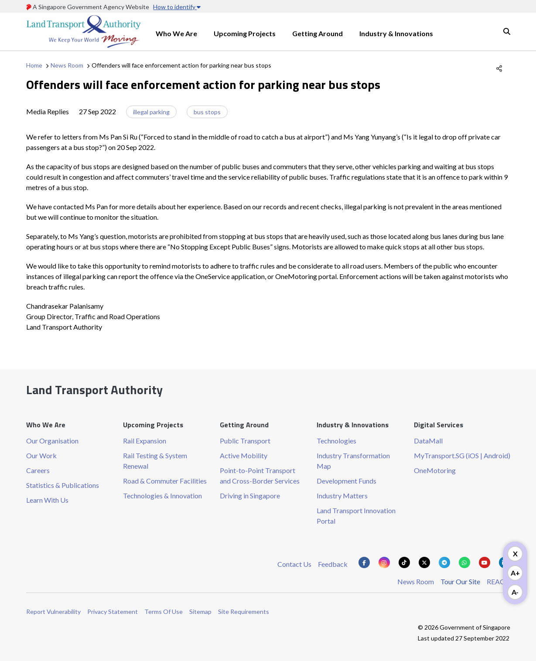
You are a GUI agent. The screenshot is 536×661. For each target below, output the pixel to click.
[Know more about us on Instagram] (384, 562)
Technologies (336, 440)
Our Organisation (52, 440)
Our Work (41, 455)
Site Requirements (243, 611)
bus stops (207, 112)
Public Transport (245, 440)
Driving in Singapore (250, 495)
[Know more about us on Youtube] (484, 562)
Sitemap (200, 611)
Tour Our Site (460, 581)
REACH (498, 581)
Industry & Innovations (396, 33)
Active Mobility (243, 455)
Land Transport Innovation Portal (356, 515)
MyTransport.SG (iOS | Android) (462, 455)
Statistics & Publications (62, 485)
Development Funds (346, 481)
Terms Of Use (163, 611)
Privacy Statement (112, 611)
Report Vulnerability (53, 611)
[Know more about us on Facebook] (364, 562)
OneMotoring (435, 470)
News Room (67, 65)
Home (34, 65)
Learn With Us (47, 500)
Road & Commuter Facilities (165, 481)
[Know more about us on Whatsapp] (464, 562)
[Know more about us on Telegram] (444, 562)
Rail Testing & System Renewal (155, 460)
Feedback (333, 564)
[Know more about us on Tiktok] (404, 562)
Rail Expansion (144, 440)
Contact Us (294, 564)
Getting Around (317, 33)
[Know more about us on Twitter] (424, 562)
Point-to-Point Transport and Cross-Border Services (260, 475)
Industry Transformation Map (353, 460)
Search (506, 31)
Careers (38, 470)
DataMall (428, 440)
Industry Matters (342, 495)
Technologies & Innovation (162, 495)
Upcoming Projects (245, 33)
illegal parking (151, 112)
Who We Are (176, 33)
